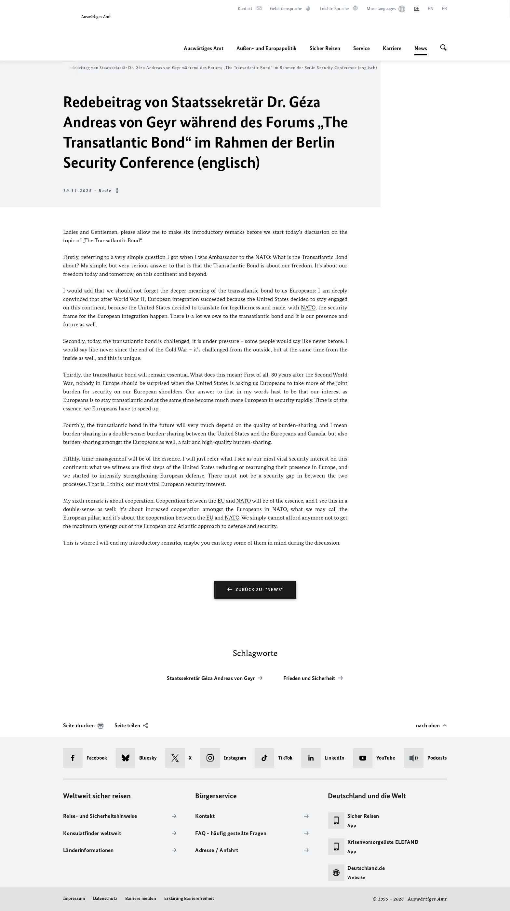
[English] (431, 9)
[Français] (444, 9)
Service (361, 48)
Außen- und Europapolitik (266, 48)
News (420, 48)
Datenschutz (105, 898)
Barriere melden (140, 898)
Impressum (74, 898)
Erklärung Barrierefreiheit (189, 898)
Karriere (392, 48)
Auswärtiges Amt (203, 48)
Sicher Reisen (325, 48)
